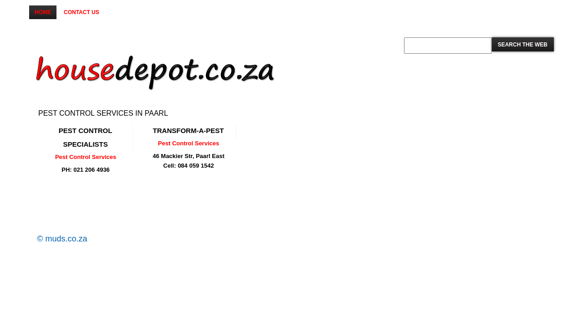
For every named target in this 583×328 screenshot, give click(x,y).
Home (43, 12)
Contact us (81, 12)
